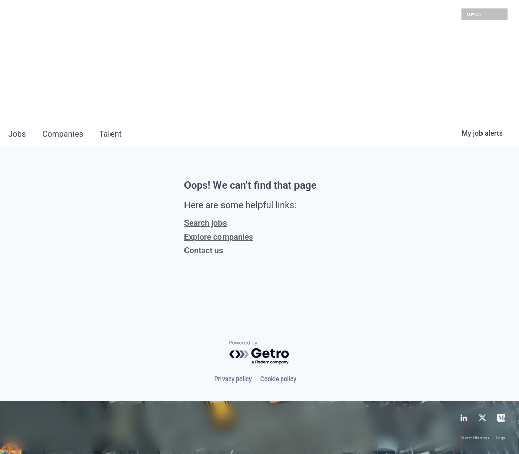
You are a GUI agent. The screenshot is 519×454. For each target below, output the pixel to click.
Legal (501, 438)
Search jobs (205, 223)
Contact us (203, 250)
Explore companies (218, 237)
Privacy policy (233, 379)
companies (62, 134)
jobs (17, 134)
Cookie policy (278, 379)
